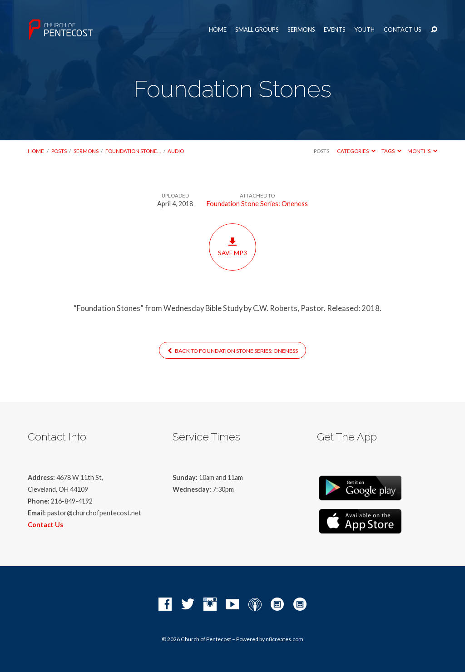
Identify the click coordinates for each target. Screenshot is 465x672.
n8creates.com (284, 639)
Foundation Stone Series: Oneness (257, 204)
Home (218, 30)
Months (422, 151)
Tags (391, 151)
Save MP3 (232, 247)
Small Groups (257, 30)
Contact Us (402, 30)
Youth (364, 30)
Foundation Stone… (133, 151)
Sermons (301, 30)
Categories (356, 151)
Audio (176, 151)
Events (335, 30)
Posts (59, 151)
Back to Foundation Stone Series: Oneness (232, 350)
